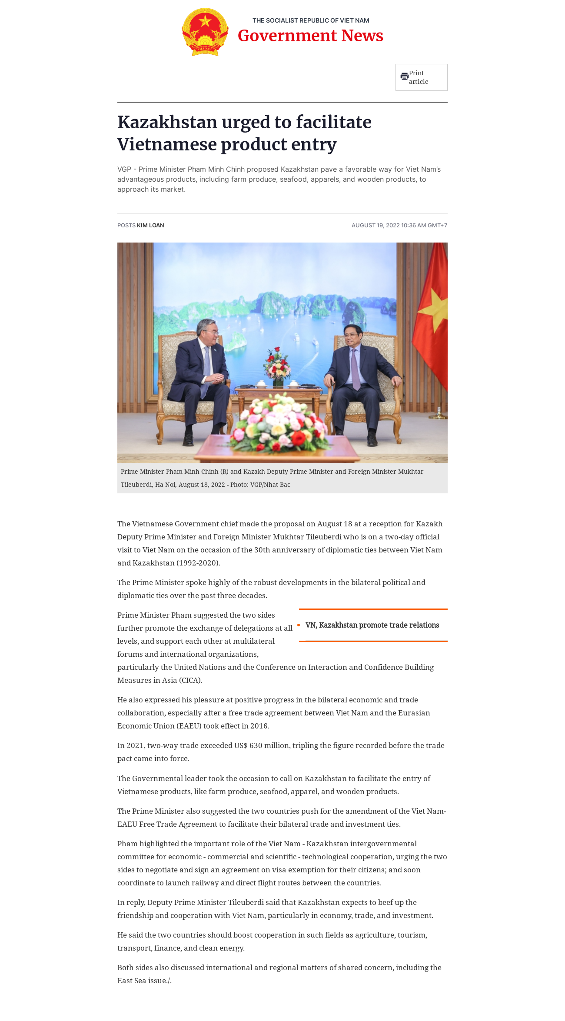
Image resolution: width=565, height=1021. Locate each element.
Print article (414, 77)
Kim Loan (150, 225)
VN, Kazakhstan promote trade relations (372, 625)
